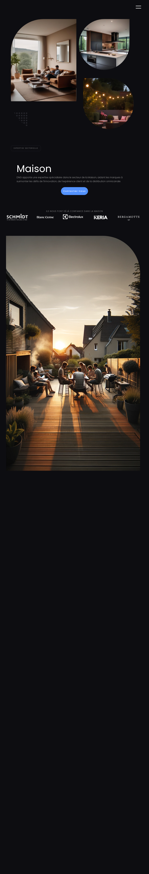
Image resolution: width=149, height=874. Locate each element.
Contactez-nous (74, 191)
